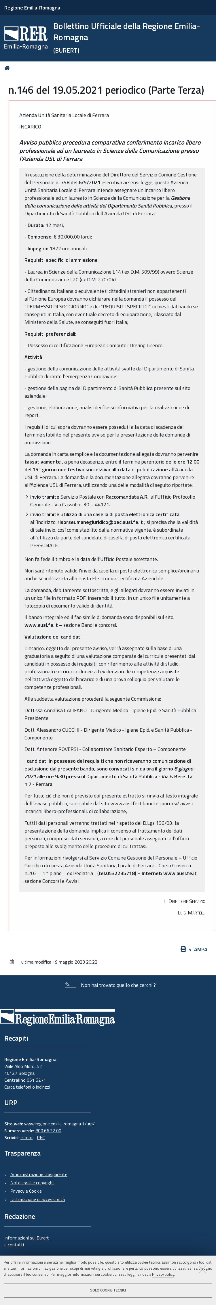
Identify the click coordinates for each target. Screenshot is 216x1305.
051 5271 (36, 1080)
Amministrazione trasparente (38, 1174)
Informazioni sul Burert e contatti (26, 1241)
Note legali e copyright (32, 1182)
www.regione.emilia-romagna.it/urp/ (59, 1123)
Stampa (194, 949)
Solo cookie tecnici (108, 1290)
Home (8, 68)
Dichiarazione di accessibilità (37, 1199)
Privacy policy (163, 1274)
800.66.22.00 (48, 1130)
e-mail (26, 1137)
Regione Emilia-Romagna (32, 7)
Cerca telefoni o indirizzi (27, 1086)
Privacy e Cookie (26, 1190)
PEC (41, 1137)
